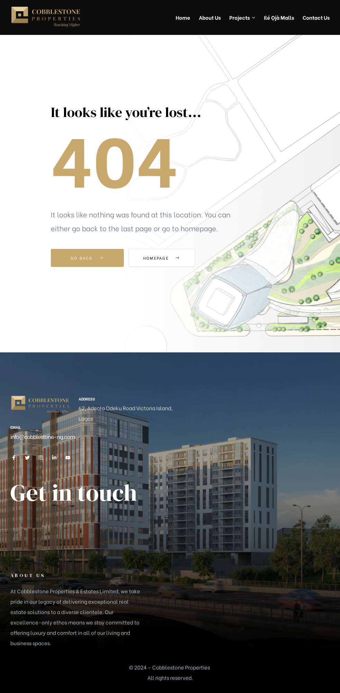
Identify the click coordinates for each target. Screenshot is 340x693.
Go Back (87, 258)
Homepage (166, 258)
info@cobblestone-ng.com (42, 436)
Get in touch (73, 493)
